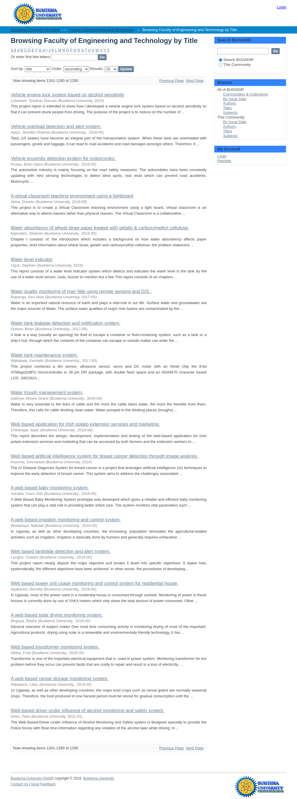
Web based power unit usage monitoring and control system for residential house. (94, 583)
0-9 (13, 50)
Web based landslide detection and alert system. (61, 551)
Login (281, 7)
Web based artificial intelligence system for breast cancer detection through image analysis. (104, 456)
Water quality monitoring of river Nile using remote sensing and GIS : (81, 291)
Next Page (195, 80)
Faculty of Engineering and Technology (101, 30)
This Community (235, 64)
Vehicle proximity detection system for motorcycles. (63, 158)
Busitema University (98, 778)
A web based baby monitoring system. (50, 487)
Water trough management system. (47, 392)
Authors (229, 103)
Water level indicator (31, 259)
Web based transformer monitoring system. (55, 646)
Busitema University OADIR (32, 778)
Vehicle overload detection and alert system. (56, 126)
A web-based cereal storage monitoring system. (59, 678)
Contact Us (19, 784)
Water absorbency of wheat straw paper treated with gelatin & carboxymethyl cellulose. (100, 227)
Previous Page (171, 80)
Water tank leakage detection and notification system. (65, 323)
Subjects (230, 112)
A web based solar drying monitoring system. (57, 615)
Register (224, 161)
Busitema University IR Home (35, 30)
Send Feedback (43, 784)
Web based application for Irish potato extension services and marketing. (85, 424)
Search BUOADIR (236, 60)
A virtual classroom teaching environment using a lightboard (72, 195)
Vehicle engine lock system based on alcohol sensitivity (67, 94)
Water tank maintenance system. (44, 355)
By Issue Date (235, 99)
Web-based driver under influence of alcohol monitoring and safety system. (87, 710)
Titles (227, 108)
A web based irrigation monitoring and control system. (66, 519)
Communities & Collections (245, 94)
